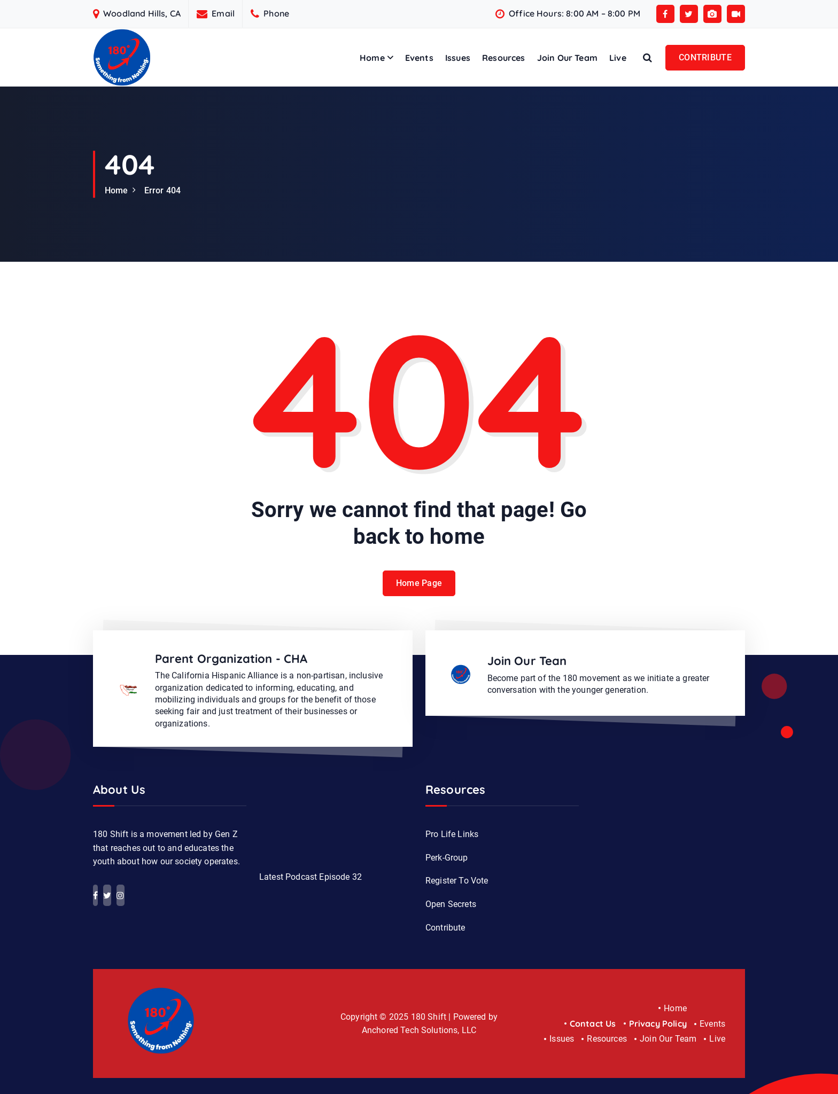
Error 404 (162, 190)
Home (372, 57)
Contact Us (593, 1023)
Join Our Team (567, 57)
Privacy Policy (658, 1023)
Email (223, 14)
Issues (457, 57)
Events (419, 57)
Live (617, 57)
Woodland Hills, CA (142, 14)
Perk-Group (446, 858)
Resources (503, 57)
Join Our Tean (527, 660)
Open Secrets (450, 904)
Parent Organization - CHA (231, 658)
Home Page (419, 583)
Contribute (445, 928)
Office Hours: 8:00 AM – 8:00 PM (574, 14)
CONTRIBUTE (705, 57)
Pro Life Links (451, 834)
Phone (276, 14)
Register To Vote (456, 881)
